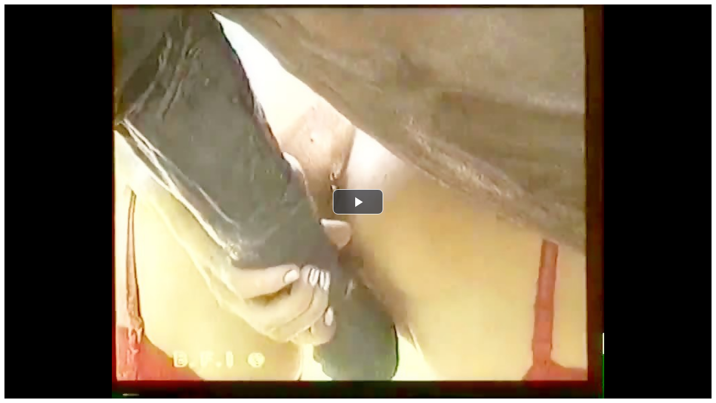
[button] (358, 201)
